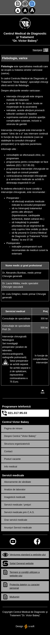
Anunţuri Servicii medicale (18, 527)
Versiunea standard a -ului (28, 554)
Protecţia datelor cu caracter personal (25, 586)
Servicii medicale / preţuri (17, 504)
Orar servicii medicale (15, 520)
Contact (8, 451)
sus (41, 392)
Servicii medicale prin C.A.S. (19, 512)
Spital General (22, 563)
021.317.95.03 (17, 413)
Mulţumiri (14, 597)
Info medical (10, 466)
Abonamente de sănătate (17, 482)
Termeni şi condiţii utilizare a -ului (25, 574)
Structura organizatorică (17, 443)
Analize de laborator (14, 489)
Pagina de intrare (13, 428)
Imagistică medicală (14, 497)
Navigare (36, 50)
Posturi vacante (12, 459)
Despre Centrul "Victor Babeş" (20, 436)
